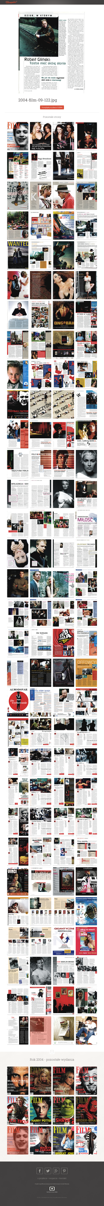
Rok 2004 (36, 1059)
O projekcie (42, 1178)
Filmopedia (13, 2)
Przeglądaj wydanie (52, 107)
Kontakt (62, 1178)
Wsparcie (53, 1178)
